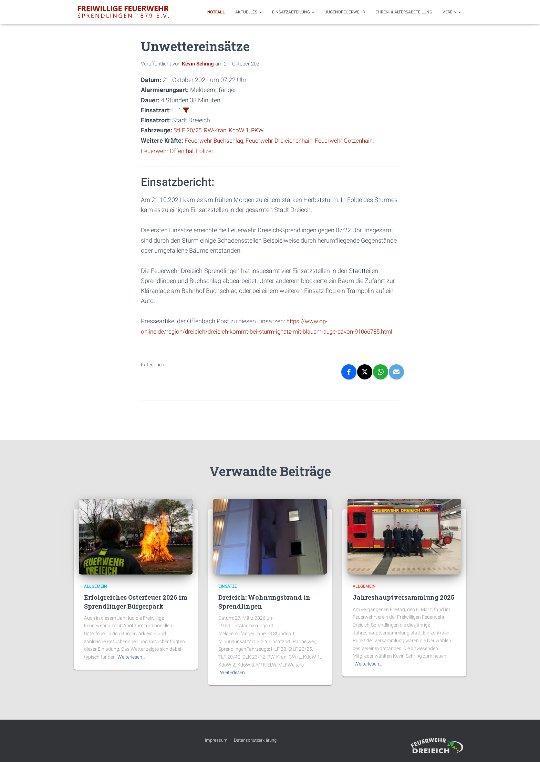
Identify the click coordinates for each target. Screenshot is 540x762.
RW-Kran (217, 130)
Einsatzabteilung (293, 12)
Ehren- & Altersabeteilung (403, 12)
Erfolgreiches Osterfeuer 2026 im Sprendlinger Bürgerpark (135, 601)
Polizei (207, 150)
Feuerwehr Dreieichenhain (284, 140)
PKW (261, 130)
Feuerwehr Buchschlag (215, 140)
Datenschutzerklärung (255, 740)
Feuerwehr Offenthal (168, 150)
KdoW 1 (242, 130)
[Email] (396, 380)
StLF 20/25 (189, 130)
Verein (452, 12)
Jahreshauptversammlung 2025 (403, 597)
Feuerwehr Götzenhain (351, 140)
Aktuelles (248, 12)
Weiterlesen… (131, 657)
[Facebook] (348, 380)
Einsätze (227, 586)
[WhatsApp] (380, 380)
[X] (364, 380)
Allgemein (95, 586)
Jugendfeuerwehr (345, 12)
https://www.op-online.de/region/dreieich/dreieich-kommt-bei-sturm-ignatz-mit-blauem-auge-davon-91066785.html (254, 330)
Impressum (216, 740)
